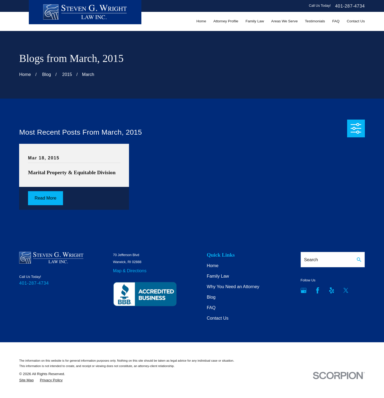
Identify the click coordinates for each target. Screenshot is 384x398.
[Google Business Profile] (304, 290)
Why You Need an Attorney (233, 286)
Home (213, 265)
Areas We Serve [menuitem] (284, 21)
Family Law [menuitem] (255, 21)
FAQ (211, 307)
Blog (211, 297)
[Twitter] (346, 290)
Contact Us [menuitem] (356, 21)
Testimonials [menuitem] (315, 21)
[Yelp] (332, 290)
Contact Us (218, 318)
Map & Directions (129, 270)
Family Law (218, 276)
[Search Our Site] (359, 259)
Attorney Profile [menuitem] (225, 21)
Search (311, 259)
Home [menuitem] (201, 21)
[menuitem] (26, 380)
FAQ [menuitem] (336, 21)
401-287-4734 (350, 6)
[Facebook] (318, 290)
